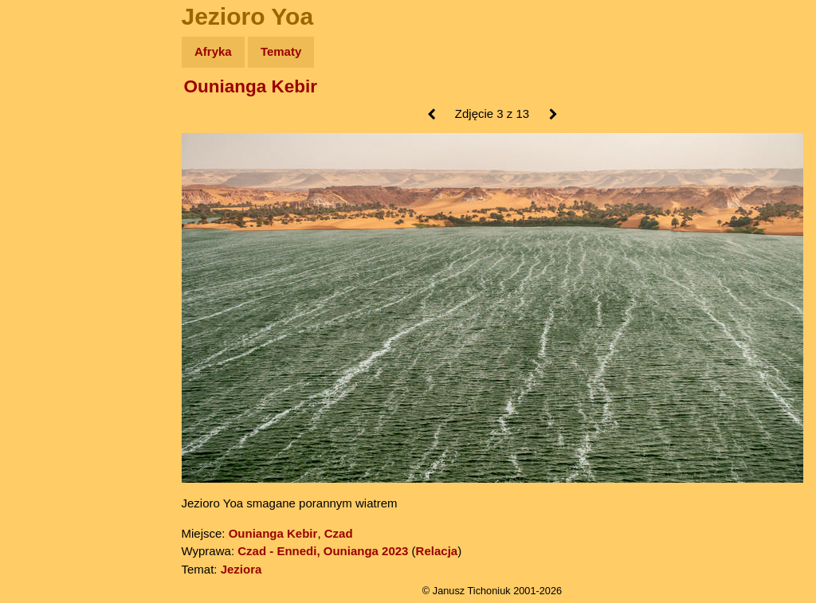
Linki (41, 297)
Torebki (48, 328)
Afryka (213, 51)
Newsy (46, 175)
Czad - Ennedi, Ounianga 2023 (322, 551)
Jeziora (241, 569)
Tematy (281, 51)
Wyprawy (53, 113)
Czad (338, 533)
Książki (47, 206)
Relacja (437, 551)
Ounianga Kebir (251, 86)
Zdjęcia (47, 144)
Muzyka (48, 236)
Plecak (46, 267)
